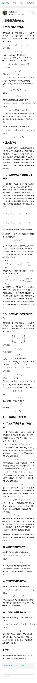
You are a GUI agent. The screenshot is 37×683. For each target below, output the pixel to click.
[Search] (21, 3)
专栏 (14, 3)
